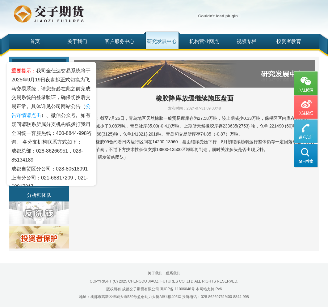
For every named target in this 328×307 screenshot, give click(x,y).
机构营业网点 (204, 41)
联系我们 (173, 273)
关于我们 (77, 41)
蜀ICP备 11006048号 (177, 289)
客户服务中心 (119, 41)
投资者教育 (288, 41)
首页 (35, 41)
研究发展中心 (162, 41)
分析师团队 (39, 195)
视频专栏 (246, 41)
